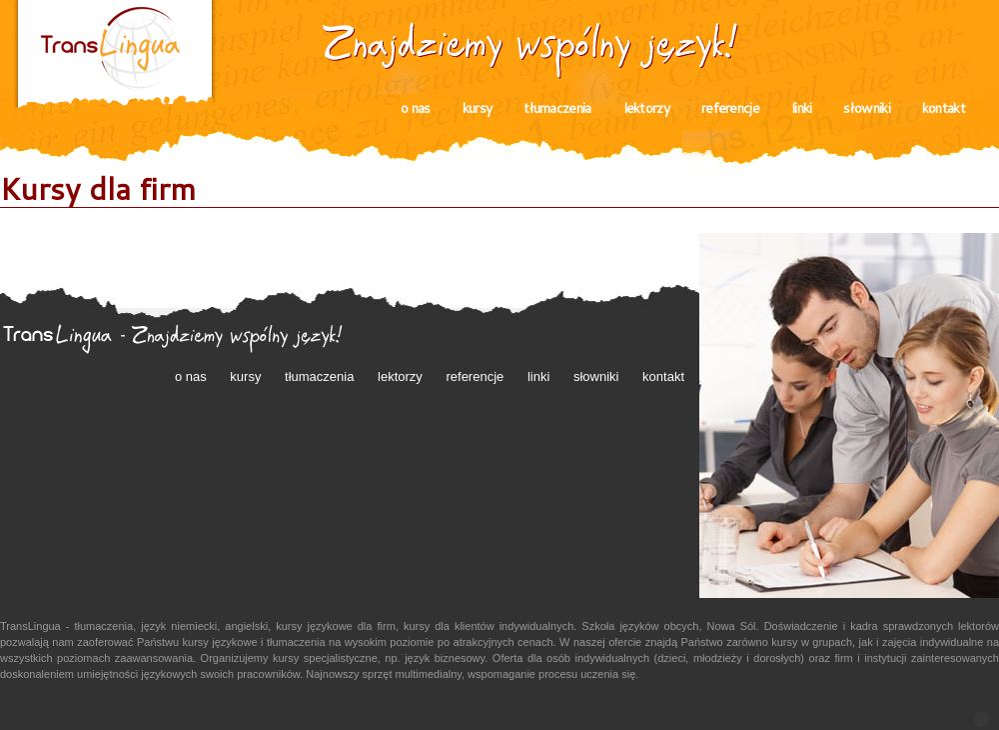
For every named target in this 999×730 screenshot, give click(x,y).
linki (801, 108)
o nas (416, 108)
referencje (730, 108)
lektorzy (646, 108)
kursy (478, 108)
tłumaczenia (556, 108)
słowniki (866, 108)
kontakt (943, 108)
